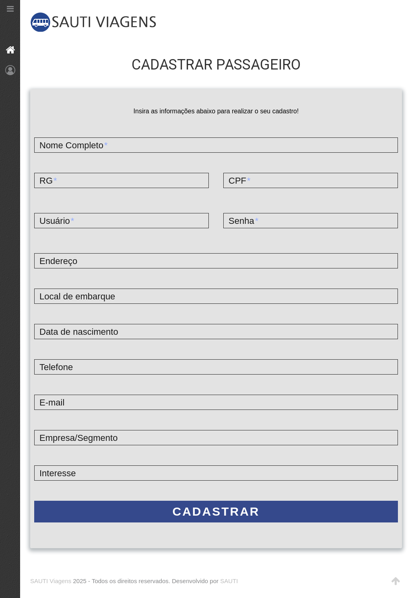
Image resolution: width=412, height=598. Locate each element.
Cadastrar (216, 511)
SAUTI (229, 581)
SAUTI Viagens (50, 581)
